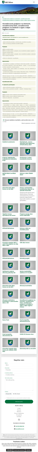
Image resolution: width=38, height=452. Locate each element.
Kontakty (19, 416)
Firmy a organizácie (19, 413)
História (19, 410)
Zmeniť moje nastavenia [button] (19, 450)
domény (8, 437)
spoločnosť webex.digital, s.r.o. (24, 437)
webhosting (27, 436)
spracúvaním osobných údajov (23, 398)
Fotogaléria (19, 414)
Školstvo (19, 411)
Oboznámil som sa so (18, 398)
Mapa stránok (17, 436)
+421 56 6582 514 (20, 426)
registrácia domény (13, 437)
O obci (19, 408)
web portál (23, 436)
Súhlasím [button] (9, 450)
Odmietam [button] (28, 450)
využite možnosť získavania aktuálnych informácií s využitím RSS (16, 434)
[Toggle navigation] (34, 2)
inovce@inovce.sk (20, 428)
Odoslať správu (19, 401)
